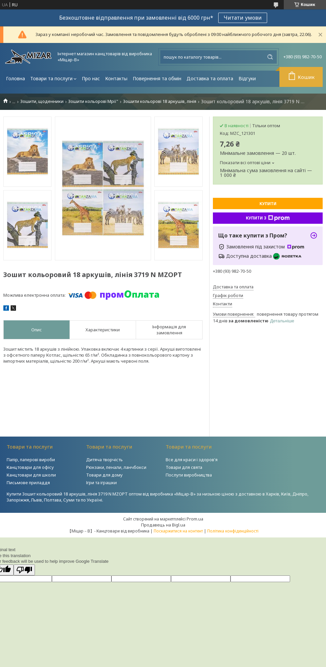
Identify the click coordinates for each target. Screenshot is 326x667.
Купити (267, 203)
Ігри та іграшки (101, 483)
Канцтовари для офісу (30, 467)
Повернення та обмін (157, 78)
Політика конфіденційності (232, 531)
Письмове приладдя (28, 483)
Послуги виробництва (189, 475)
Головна (15, 78)
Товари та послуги (51, 78)
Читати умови (243, 17)
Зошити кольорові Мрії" (93, 101)
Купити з (268, 218)
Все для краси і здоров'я (192, 460)
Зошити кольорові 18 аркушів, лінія (159, 101)
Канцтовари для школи (31, 475)
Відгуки (247, 78)
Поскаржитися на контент (178, 531)
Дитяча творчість (104, 460)
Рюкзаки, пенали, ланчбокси (116, 467)
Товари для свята (184, 467)
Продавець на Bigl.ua (163, 525)
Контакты (116, 78)
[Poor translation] (24, 569)
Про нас (91, 78)
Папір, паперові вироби (31, 460)
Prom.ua (195, 519)
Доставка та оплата (210, 78)
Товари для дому (104, 475)
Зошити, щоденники (42, 101)
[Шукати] (270, 57)
